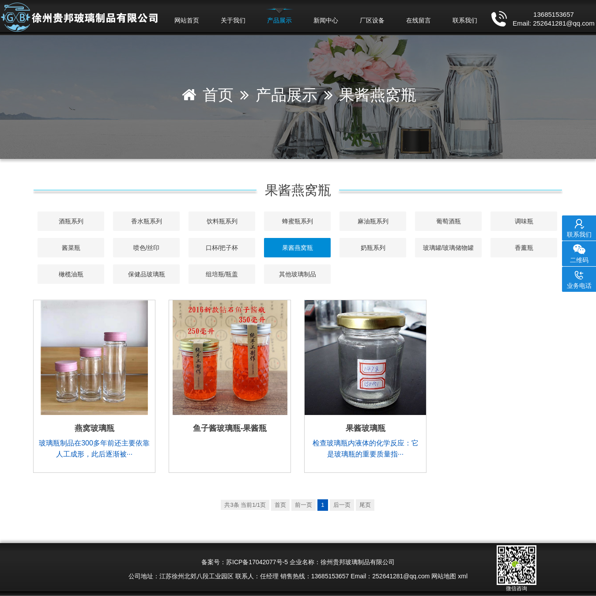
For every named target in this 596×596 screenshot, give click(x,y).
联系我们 (465, 20)
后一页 (342, 505)
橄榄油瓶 (71, 274)
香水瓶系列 (146, 221)
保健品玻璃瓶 (146, 274)
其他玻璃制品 (297, 274)
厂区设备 (372, 20)
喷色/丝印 (146, 247)
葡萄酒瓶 (448, 221)
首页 (218, 94)
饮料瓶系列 (222, 221)
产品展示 (279, 20)
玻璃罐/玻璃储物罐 (448, 247)
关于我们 (233, 20)
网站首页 (186, 20)
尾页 (365, 505)
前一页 (303, 505)
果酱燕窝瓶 (377, 94)
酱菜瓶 (71, 247)
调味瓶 (524, 221)
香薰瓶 (524, 247)
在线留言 (418, 20)
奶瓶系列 (373, 247)
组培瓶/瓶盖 (222, 274)
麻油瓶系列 (373, 221)
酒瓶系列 (71, 221)
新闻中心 (325, 20)
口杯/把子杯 (222, 247)
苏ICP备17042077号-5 (257, 562)
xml (463, 576)
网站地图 (443, 576)
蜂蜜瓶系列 (297, 221)
